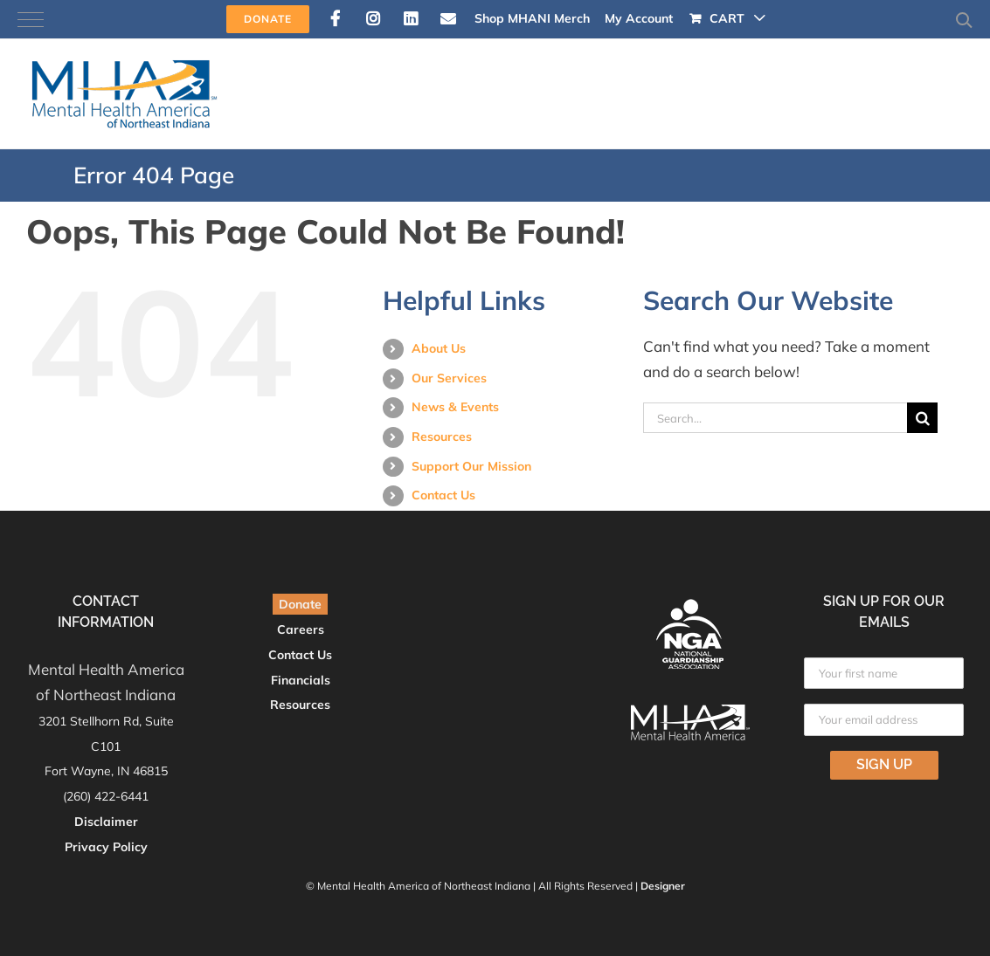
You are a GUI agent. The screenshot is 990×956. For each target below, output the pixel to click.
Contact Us (443, 495)
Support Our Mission (471, 466)
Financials (300, 680)
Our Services (449, 378)
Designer (662, 885)
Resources (442, 436)
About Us (439, 348)
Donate (300, 604)
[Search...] (775, 417)
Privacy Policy (106, 847)
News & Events (455, 407)
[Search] (922, 417)
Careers (300, 629)
